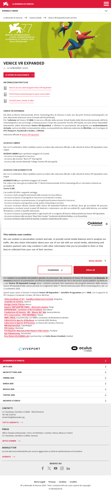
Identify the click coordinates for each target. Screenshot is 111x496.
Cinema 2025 (8, 378)
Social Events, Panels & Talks (21, 100)
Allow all (90, 270)
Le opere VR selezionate (17, 75)
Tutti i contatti (10, 422)
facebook (43, 470)
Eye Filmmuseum (12, 333)
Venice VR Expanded (30, 134)
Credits (73, 481)
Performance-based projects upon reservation (29, 94)
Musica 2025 (8, 389)
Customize (55, 270)
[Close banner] (107, 224)
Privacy (52, 481)
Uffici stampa (9, 441)
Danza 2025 (8, 383)
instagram (62, 470)
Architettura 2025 (12, 372)
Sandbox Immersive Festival (39, 299)
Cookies (62, 481)
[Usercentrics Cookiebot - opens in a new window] (89, 224)
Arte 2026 (7, 366)
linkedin (68, 470)
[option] (64, 348)
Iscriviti (6, 456)
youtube (56, 470)
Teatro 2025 (9, 395)
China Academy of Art (14, 299)
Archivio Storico (11, 400)
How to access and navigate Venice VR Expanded (30, 87)
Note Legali (39, 481)
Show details (95, 260)
